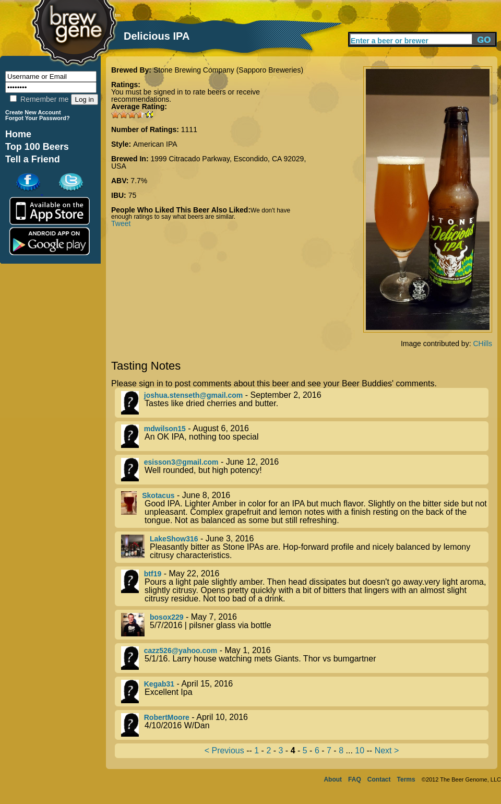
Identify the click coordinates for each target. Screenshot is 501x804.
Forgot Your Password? (37, 118)
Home (18, 134)
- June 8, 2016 (304, 508)
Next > (387, 750)
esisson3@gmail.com (181, 462)
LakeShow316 (174, 539)
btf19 (152, 574)
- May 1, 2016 (304, 658)
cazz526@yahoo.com (181, 650)
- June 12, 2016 (304, 469)
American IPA (155, 144)
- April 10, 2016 (304, 725)
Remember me (39, 99)
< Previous (224, 750)
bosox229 (167, 617)
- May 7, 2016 (304, 624)
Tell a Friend (32, 159)
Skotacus (158, 495)
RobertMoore (166, 717)
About (333, 779)
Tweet (120, 223)
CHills (482, 343)
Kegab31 (159, 684)
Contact (379, 779)
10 (359, 750)
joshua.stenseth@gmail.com (193, 395)
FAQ (354, 779)
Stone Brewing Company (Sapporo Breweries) (228, 70)
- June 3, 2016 (304, 547)
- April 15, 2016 (304, 691)
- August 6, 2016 (304, 436)
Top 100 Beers (37, 146)
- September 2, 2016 (304, 403)
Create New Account (33, 112)
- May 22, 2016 (304, 586)
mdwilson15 (165, 428)
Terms (406, 779)
